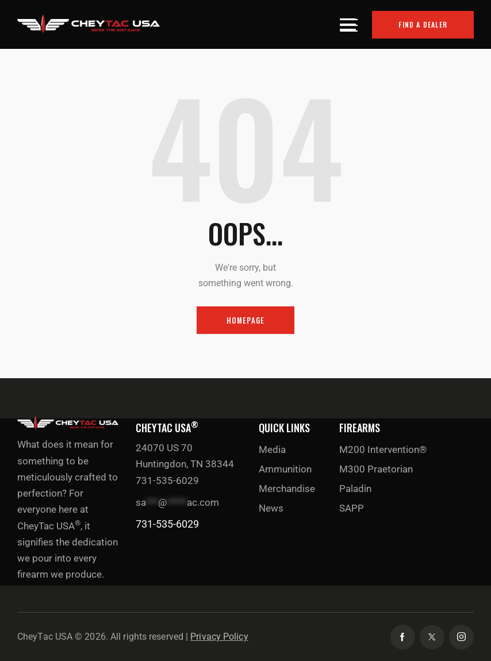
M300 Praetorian (376, 469)
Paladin (355, 488)
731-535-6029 (167, 524)
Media (272, 449)
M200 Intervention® (383, 449)
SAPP (351, 508)
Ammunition (285, 469)
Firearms (359, 427)
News (271, 508)
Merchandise (287, 488)
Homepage (246, 320)
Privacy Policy (219, 636)
